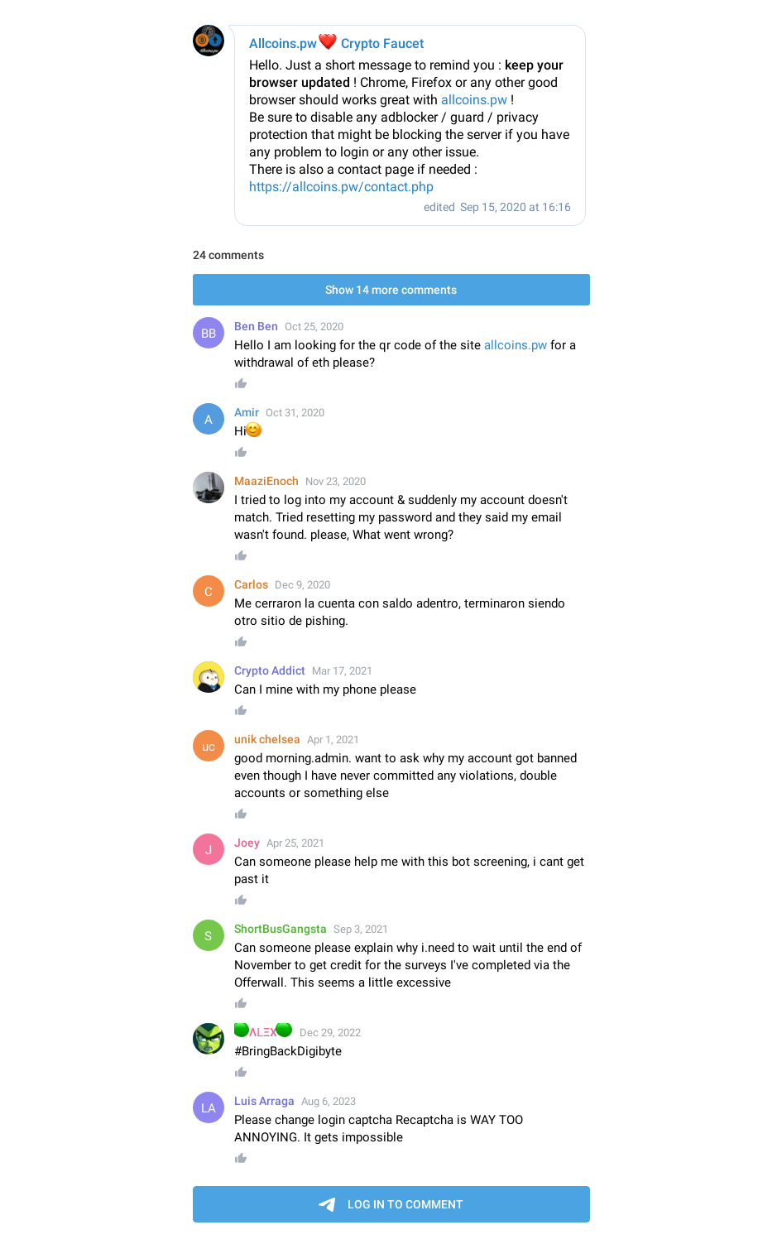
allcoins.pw (474, 100)
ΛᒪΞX (263, 1031)
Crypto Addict (269, 670)
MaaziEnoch (266, 481)
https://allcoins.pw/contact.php (341, 187)
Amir (246, 412)
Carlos (251, 584)
